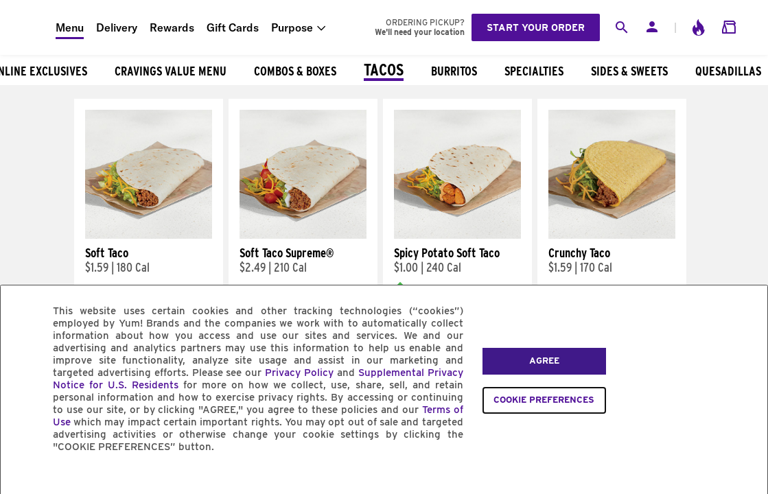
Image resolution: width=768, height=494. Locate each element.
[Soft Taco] (148, 235)
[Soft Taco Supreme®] (303, 235)
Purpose (292, 27)
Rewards (172, 27)
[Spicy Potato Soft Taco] (457, 235)
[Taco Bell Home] (28, 27)
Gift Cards (233, 27)
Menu (70, 27)
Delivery (116, 27)
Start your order (536, 27)
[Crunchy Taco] (611, 235)
